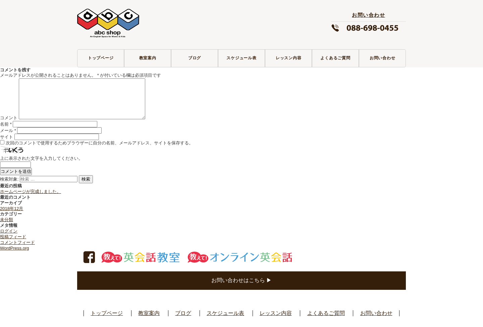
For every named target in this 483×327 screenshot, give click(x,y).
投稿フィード (13, 236)
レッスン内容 (289, 58)
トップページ (101, 58)
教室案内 (147, 58)
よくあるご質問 (335, 58)
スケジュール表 (241, 58)
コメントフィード (17, 242)
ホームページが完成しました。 (30, 191)
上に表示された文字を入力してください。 (41, 158)
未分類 (6, 219)
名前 (6, 124)
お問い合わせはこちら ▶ (241, 280)
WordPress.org (14, 248)
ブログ (194, 58)
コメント (8, 117)
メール (8, 130)
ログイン (8, 231)
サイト (6, 136)
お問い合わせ (382, 58)
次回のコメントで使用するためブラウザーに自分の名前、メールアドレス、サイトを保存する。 (99, 142)
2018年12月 (11, 208)
